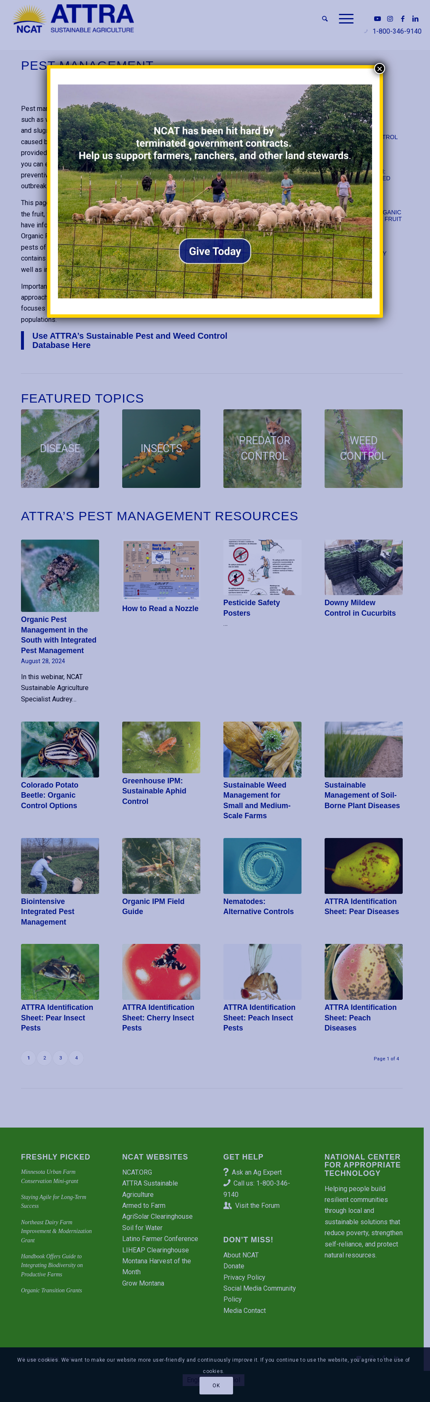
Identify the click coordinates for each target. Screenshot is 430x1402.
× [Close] (380, 68)
